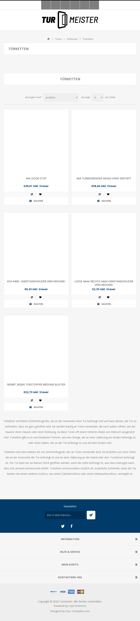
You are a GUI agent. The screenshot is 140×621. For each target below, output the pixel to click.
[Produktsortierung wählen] (60, 97)
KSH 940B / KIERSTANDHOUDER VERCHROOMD (36, 281)
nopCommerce (77, 606)
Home (48, 39)
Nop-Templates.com (77, 611)
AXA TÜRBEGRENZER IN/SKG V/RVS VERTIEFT (104, 178)
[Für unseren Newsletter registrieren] (65, 515)
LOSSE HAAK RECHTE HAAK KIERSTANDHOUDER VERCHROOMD (103, 283)
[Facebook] (71, 526)
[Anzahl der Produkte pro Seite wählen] (98, 97)
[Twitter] (63, 526)
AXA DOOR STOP (36, 178)
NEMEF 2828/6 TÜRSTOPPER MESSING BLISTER (36, 384)
